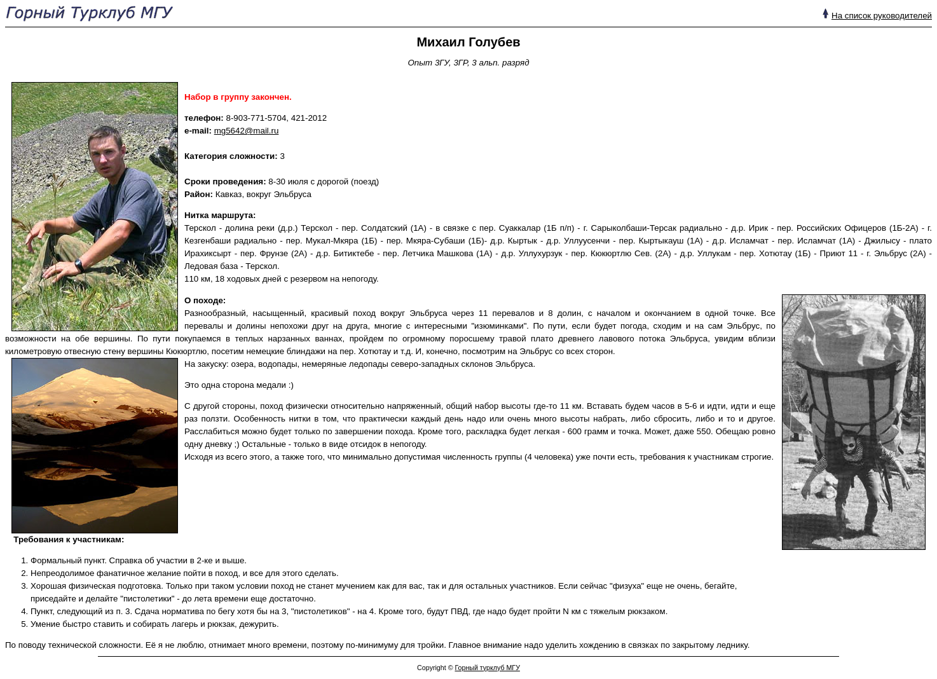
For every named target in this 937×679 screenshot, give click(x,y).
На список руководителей (881, 15)
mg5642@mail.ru (246, 130)
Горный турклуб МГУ (487, 667)
